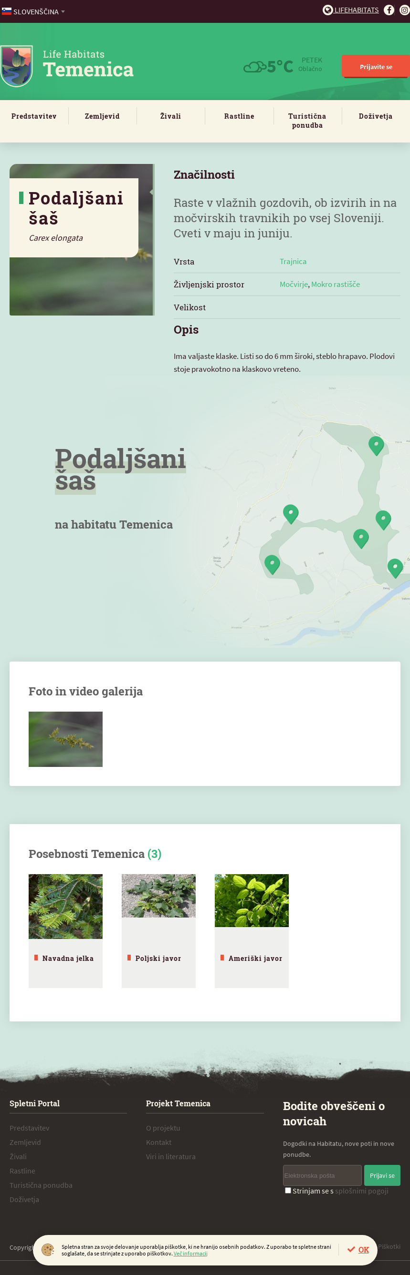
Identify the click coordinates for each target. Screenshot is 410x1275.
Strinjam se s (337, 1190)
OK (363, 1249)
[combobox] (34, 11)
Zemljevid (102, 116)
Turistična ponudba (307, 121)
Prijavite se (376, 66)
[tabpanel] (65, 931)
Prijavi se (382, 1175)
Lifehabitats (351, 9)
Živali (170, 116)
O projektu (163, 1127)
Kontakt (158, 1142)
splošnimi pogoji (362, 1190)
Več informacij (191, 1253)
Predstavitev (34, 116)
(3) (154, 853)
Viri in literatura (171, 1156)
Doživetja (376, 116)
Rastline (239, 116)
